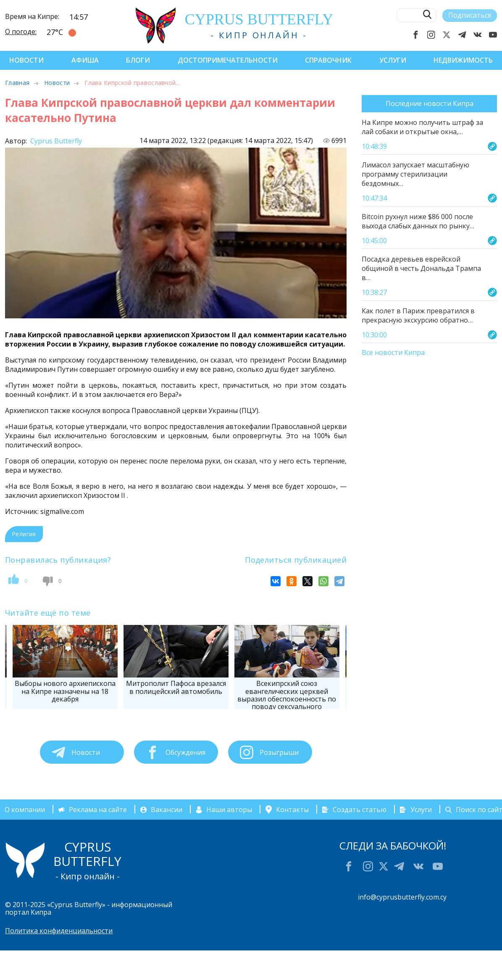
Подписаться (469, 15)
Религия (24, 534)
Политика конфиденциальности (59, 930)
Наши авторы (229, 809)
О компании (25, 809)
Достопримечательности (228, 60)
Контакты (292, 809)
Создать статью (359, 809)
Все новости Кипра (393, 353)
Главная (17, 83)
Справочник (328, 60)
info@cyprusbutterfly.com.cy (402, 897)
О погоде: (21, 31)
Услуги (392, 60)
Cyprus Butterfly (55, 141)
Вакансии (166, 809)
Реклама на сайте (98, 809)
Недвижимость (463, 60)
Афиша (85, 60)
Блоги (138, 60)
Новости (26, 60)
